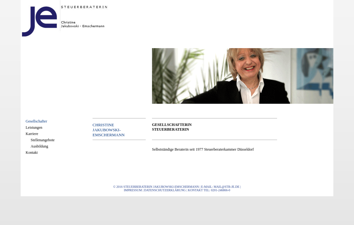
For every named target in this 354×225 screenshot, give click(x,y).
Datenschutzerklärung (165, 190)
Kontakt (32, 152)
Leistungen (34, 127)
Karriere (32, 134)
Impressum (133, 190)
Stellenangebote (43, 140)
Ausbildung (39, 146)
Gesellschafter (36, 121)
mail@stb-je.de (226, 186)
